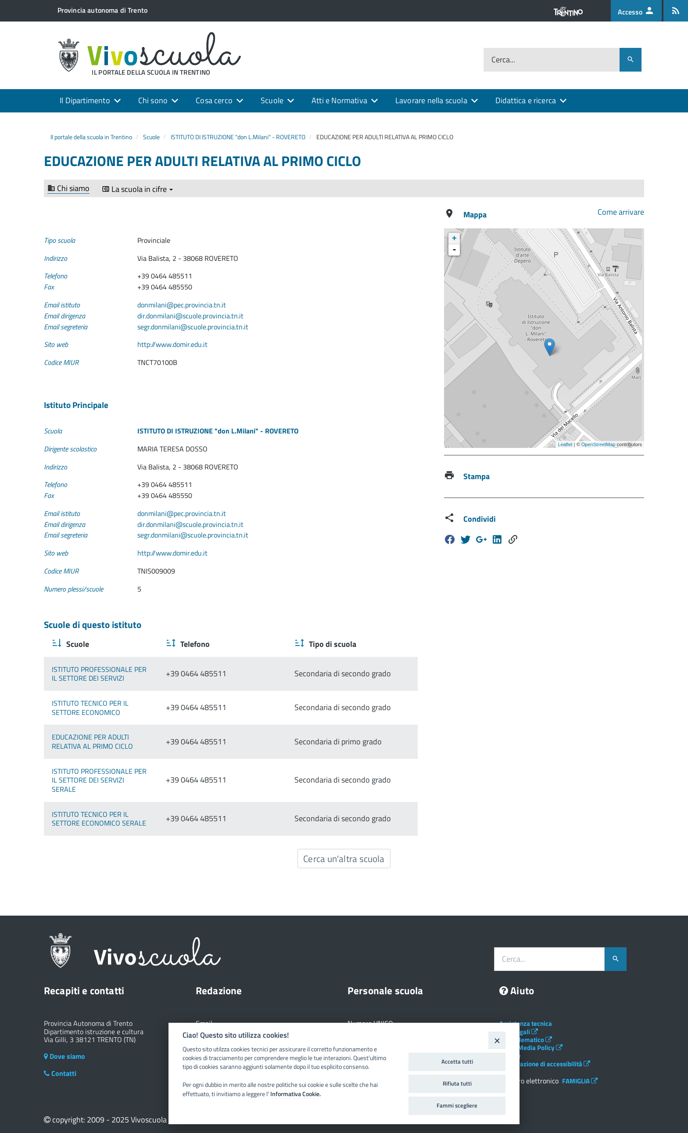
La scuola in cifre (137, 189)
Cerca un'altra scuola (343, 849)
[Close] (496, 1040)
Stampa (476, 476)
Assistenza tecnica (525, 1015)
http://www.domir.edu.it (172, 344)
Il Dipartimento (85, 100)
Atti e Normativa (339, 100)
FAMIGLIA (580, 1072)
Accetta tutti (457, 1061)
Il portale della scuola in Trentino (91, 136)
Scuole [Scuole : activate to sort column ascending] (76, 644)
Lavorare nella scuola (431, 100)
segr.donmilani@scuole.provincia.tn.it (192, 326)
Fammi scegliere (457, 1105)
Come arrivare (621, 212)
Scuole (272, 100)
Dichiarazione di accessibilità (544, 1055)
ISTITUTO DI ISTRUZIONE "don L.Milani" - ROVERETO (238, 136)
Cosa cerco (214, 100)
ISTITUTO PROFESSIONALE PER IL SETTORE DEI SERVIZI (136, 673)
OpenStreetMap (598, 444)
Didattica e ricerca (525, 100)
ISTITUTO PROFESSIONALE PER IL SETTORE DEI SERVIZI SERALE (136, 776)
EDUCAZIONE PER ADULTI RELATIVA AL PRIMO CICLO (132, 741)
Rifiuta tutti (457, 1083)
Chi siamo (68, 189)
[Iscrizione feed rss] (675, 11)
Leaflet (565, 444)
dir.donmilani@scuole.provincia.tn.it (190, 315)
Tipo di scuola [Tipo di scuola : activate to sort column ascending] (362, 644)
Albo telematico (525, 1030)
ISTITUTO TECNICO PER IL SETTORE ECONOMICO (125, 707)
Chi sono (153, 100)
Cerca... (503, 60)
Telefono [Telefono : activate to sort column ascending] (270, 644)
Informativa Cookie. (295, 1094)
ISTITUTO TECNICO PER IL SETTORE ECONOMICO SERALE (138, 809)
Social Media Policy (531, 1039)
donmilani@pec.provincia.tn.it (181, 304)
